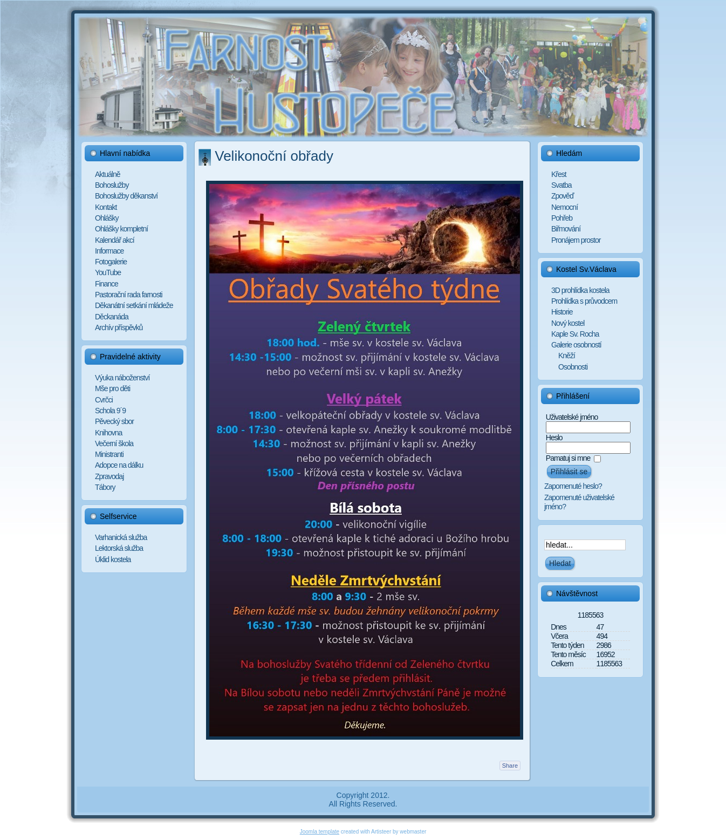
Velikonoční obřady (274, 156)
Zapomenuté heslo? (573, 486)
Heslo (554, 437)
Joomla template (319, 832)
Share (510, 765)
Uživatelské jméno (572, 417)
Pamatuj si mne (568, 458)
